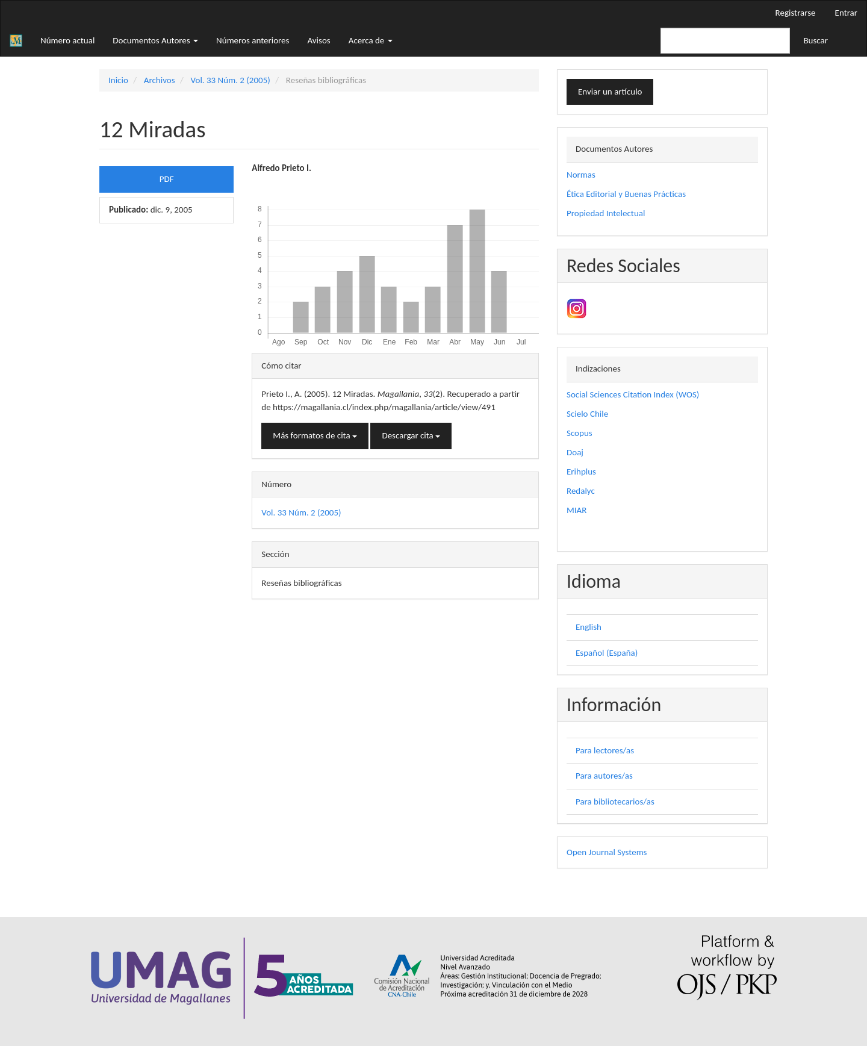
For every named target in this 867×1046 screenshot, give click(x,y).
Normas (581, 174)
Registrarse (795, 12)
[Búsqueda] (725, 41)
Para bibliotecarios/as (615, 801)
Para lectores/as (605, 750)
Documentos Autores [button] (155, 40)
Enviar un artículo (610, 91)
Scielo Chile (587, 413)
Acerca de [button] (371, 40)
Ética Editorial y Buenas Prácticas (626, 193)
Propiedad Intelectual (606, 213)
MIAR (576, 510)
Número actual (67, 40)
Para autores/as (604, 775)
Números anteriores (252, 40)
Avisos (318, 40)
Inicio (118, 80)
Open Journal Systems (607, 852)
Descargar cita (411, 435)
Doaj (575, 452)
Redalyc (581, 490)
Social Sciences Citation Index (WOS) (633, 394)
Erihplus (581, 471)
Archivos (159, 80)
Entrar (846, 12)
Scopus (579, 433)
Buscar (815, 40)
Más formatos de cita (315, 435)
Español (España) (607, 652)
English (588, 626)
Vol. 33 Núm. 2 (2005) (230, 80)
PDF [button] (167, 178)
